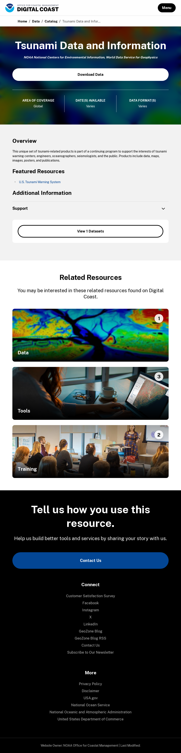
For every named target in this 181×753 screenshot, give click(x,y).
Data (36, 21)
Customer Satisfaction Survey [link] (90, 596)
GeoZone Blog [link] (90, 631)
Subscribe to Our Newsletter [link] (90, 652)
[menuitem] (90, 596)
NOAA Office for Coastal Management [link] (90, 745)
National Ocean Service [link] (90, 705)
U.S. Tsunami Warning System (40, 182)
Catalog (51, 21)
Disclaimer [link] (90, 691)
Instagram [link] (90, 610)
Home (22, 21)
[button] (167, 7)
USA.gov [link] (91, 698)
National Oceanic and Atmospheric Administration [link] (90, 712)
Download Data (90, 75)
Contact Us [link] (90, 560)
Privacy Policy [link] (90, 684)
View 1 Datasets (90, 231)
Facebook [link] (90, 603)
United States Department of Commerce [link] (90, 719)
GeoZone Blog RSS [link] (90, 638)
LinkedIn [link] (91, 624)
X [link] (90, 617)
